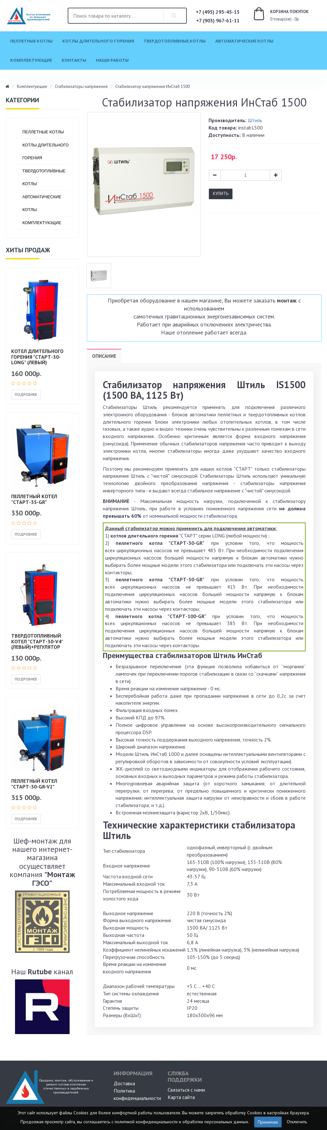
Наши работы (112, 60)
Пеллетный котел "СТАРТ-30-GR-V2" (34, 784)
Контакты (74, 60)
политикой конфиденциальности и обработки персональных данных (181, 1121)
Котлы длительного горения (98, 41)
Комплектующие (31, 60)
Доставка (124, 1083)
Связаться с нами (186, 1090)
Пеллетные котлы (31, 41)
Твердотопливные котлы (175, 41)
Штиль (255, 120)
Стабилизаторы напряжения (81, 86)
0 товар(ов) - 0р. (274, 14)
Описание (104, 356)
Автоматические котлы (244, 41)
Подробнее (26, 394)
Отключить (297, 1121)
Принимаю (268, 1122)
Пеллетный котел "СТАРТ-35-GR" (34, 499)
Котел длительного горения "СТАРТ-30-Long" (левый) (37, 356)
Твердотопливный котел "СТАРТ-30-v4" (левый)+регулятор (37, 641)
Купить (220, 193)
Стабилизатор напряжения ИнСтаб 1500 (152, 86)
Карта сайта (181, 1097)
